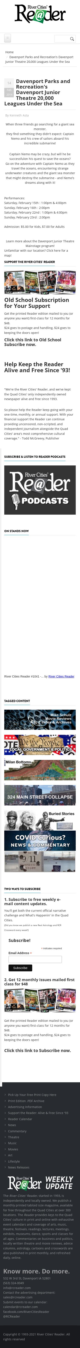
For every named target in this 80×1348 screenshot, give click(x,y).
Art (10, 1155)
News (12, 1125)
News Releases (18, 1167)
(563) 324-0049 (13, 1283)
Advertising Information (25, 1107)
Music (12, 1143)
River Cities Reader (61, 676)
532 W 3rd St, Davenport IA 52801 (27, 1278)
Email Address (20, 953)
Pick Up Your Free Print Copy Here (32, 1095)
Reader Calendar (20, 1119)
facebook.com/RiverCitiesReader (26, 1312)
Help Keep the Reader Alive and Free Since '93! (37, 367)
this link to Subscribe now (42, 1050)
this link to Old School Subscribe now (32, 342)
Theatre (13, 1137)
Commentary (17, 1131)
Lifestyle (14, 1161)
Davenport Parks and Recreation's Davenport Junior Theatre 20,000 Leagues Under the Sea (37, 92)
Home (9, 52)
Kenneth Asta (19, 115)
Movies (13, 1149)
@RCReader (11, 1316)
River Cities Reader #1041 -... (24, 676)
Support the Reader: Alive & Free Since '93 (38, 1113)
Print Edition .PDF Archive (26, 1101)
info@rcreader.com (17, 1288)
